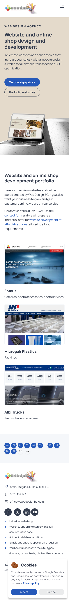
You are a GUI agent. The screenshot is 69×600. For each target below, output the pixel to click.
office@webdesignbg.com (27, 502)
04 (33, 445)
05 (40, 445)
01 (14, 445)
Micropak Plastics (20, 351)
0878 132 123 (18, 494)
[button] (7, 445)
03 (27, 445)
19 (57, 445)
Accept (24, 592)
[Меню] (62, 7)
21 (14, 451)
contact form (13, 215)
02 (20, 445)
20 (7, 451)
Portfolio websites (22, 92)
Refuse (51, 592)
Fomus (10, 291)
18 (50, 445)
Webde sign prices (22, 82)
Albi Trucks (14, 412)
